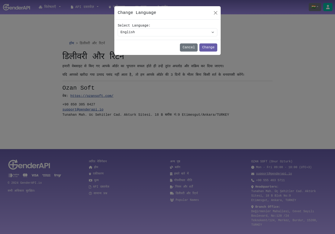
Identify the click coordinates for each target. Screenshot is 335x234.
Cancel (189, 47)
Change (208, 47)
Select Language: (134, 26)
